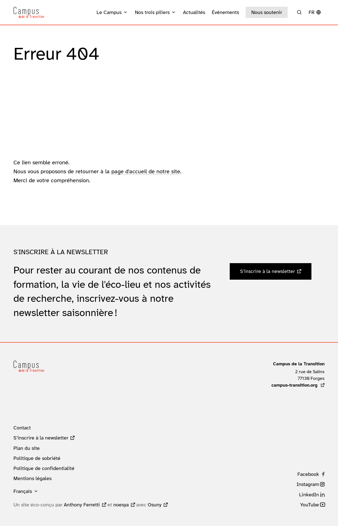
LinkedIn (309, 494)
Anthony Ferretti (82, 504)
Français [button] (22, 491)
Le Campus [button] (109, 12)
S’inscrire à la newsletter (267, 271)
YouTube (309, 504)
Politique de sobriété (36, 458)
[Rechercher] (299, 12)
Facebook (308, 474)
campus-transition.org (298, 385)
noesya (121, 504)
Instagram (308, 484)
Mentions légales (32, 478)
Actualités (194, 12)
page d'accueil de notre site (145, 171)
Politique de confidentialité (43, 468)
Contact (22, 427)
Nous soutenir (266, 12)
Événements (225, 12)
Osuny (154, 504)
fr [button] (311, 12)
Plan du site (26, 448)
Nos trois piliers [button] (152, 12)
